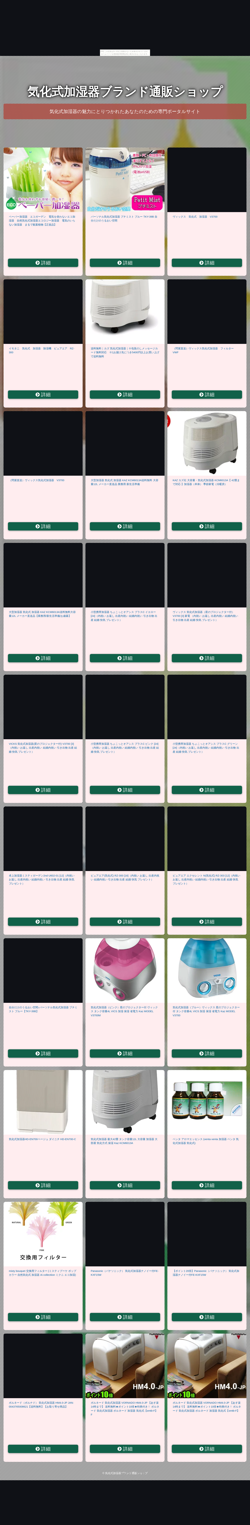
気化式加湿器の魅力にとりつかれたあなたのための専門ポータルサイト (125, 111)
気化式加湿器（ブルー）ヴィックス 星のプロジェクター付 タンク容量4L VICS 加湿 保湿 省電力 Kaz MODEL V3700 (206, 1011)
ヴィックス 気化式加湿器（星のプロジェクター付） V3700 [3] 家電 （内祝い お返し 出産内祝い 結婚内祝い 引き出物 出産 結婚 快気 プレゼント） (205, 615)
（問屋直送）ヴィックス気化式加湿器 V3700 (36, 480)
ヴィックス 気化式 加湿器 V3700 (195, 216)
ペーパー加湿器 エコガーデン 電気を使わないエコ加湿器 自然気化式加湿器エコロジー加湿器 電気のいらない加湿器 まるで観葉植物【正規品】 (42, 220)
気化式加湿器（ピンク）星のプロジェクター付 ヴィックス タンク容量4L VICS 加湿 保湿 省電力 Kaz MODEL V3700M (124, 1011)
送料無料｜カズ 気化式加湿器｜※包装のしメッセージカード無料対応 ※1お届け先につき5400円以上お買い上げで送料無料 (125, 352)
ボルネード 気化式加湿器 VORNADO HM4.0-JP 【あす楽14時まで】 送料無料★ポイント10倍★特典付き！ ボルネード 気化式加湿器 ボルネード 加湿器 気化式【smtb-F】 (207, 1406)
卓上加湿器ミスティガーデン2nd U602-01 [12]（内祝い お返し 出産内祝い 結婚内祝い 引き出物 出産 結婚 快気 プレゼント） (41, 879)
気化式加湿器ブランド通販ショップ (125, 91)
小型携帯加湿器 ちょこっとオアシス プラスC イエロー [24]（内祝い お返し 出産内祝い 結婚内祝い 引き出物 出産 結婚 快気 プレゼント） (124, 615)
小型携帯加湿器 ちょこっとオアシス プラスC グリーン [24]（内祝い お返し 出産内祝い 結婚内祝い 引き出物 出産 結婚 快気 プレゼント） (206, 747)
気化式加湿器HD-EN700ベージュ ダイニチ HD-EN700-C (42, 1139)
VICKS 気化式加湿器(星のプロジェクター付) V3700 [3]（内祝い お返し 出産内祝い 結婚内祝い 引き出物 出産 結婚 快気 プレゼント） (43, 747)
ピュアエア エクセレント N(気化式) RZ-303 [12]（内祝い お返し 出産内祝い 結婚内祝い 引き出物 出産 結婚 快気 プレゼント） (206, 879)
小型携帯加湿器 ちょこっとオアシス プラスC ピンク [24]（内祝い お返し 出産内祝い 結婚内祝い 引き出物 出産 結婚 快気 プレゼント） (125, 747)
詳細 (43, 263)
